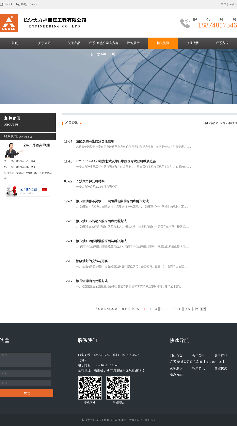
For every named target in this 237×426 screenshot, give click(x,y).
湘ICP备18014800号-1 (142, 419)
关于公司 (44, 43)
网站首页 (176, 355)
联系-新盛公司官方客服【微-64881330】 (103, 48)
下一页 (177, 308)
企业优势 (192, 43)
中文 (224, 4)
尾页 (188, 308)
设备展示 (133, 43)
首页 (15, 43)
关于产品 (74, 43)
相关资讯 (163, 43)
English (233, 4)
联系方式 (222, 43)
